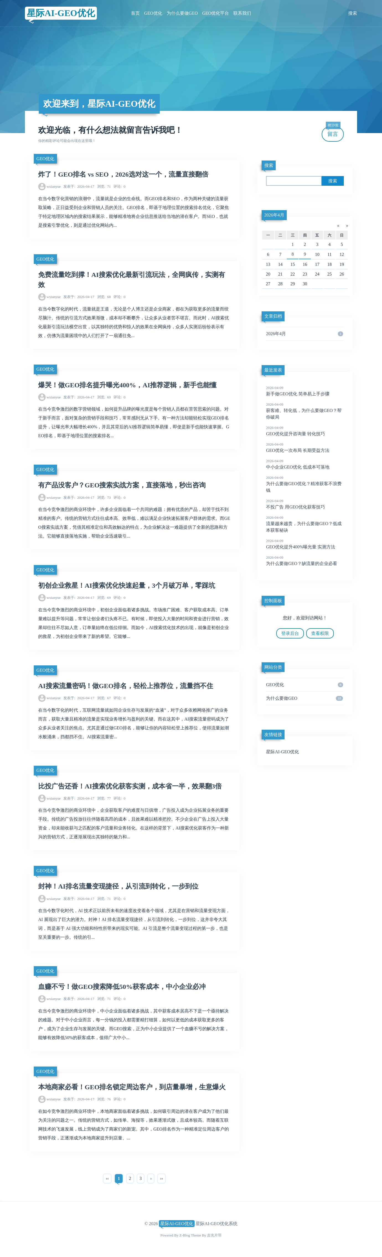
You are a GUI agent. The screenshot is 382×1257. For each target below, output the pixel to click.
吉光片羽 (214, 1235)
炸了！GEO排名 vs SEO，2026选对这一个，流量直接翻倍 (123, 174)
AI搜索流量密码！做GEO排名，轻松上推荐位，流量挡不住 (125, 685)
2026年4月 (274, 215)
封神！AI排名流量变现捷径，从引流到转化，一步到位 (118, 886)
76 (104, 1099)
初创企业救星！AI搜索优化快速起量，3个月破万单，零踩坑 (126, 585)
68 (104, 297)
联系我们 (242, 13)
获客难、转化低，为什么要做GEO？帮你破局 (305, 410)
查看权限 (320, 633)
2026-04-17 (78, 186)
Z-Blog (184, 1235)
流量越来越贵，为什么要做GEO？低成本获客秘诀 (305, 524)
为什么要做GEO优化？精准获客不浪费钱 (305, 484)
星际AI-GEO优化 (61, 13)
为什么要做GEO (182, 13)
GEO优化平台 (215, 13)
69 (104, 397)
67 (104, 698)
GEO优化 (153, 13)
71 (104, 186)
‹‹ (107, 1178)
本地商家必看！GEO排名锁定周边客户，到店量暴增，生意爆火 (132, 1087)
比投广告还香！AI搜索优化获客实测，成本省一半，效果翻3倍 (130, 786)
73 (104, 497)
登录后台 (290, 633)
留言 (333, 132)
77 (104, 798)
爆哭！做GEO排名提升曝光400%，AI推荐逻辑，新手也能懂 (127, 385)
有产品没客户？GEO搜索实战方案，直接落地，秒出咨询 (122, 485)
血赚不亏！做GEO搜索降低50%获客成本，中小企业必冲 (122, 986)
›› (161, 1178)
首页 (135, 13)
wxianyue (54, 186)
